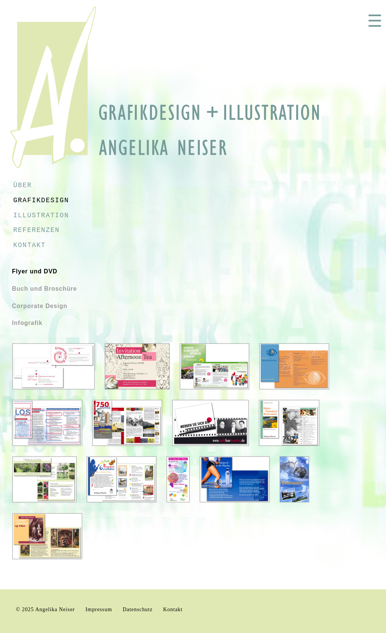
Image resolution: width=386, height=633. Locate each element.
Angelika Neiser (55, 609)
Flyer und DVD (35, 271)
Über (22, 185)
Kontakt (29, 245)
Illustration (41, 215)
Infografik (27, 323)
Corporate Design (39, 306)
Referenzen (36, 230)
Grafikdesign (41, 200)
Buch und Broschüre (44, 288)
